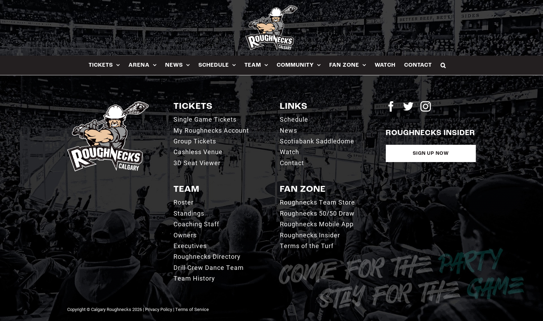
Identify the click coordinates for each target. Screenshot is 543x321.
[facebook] (391, 106)
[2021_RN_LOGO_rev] (108, 103)
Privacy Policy (158, 309)
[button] (443, 65)
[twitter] (408, 106)
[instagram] (425, 106)
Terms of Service (192, 309)
